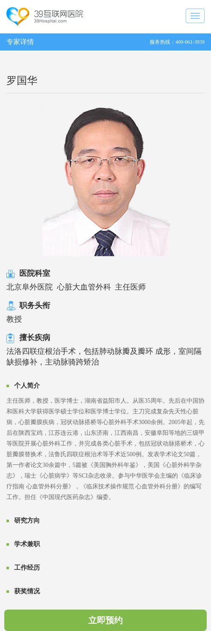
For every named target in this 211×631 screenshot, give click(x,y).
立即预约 (105, 620)
